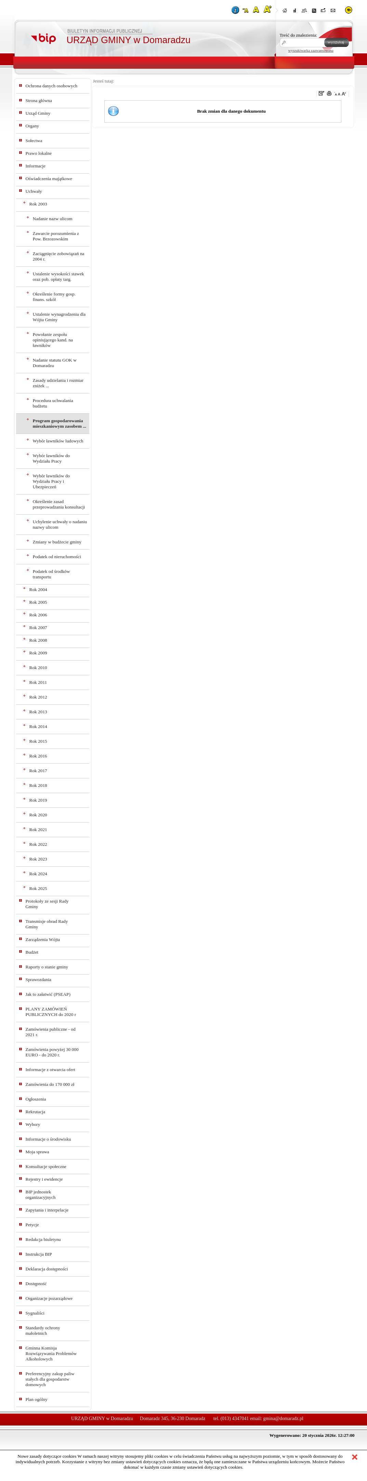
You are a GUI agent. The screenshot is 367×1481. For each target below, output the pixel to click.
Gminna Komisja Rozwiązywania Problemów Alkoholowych (51, 1353)
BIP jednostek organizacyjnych (41, 1194)
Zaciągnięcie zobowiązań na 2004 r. (58, 256)
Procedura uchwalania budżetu (53, 403)
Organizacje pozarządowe (49, 1298)
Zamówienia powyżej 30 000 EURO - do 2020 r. (52, 1052)
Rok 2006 (38, 614)
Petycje (32, 1224)
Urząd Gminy (38, 113)
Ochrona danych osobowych (52, 85)
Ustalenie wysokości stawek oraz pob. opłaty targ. (58, 276)
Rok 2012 (38, 697)
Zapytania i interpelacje (47, 1210)
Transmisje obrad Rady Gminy (47, 924)
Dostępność (36, 1283)
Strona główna (39, 100)
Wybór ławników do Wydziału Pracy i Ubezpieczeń (51, 481)
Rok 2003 (38, 203)
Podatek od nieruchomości (57, 556)
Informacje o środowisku (48, 1139)
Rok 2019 (38, 800)
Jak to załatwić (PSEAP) (48, 994)
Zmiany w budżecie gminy (57, 541)
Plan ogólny (37, 1399)
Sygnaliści (35, 1313)
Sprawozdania (39, 979)
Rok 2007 (38, 627)
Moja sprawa (37, 1151)
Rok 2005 (38, 602)
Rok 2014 (38, 726)
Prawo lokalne (39, 153)
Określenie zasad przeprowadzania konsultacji (59, 504)
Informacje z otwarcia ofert (50, 1069)
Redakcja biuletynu (43, 1239)
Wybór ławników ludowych (58, 440)
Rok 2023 (38, 859)
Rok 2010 (38, 667)
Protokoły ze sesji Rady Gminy (47, 904)
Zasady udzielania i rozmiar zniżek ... (58, 383)
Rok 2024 (38, 873)
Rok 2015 (38, 741)
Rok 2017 (38, 770)
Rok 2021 (38, 829)
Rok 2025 (38, 888)
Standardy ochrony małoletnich (43, 1330)
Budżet (32, 952)
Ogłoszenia (36, 1099)
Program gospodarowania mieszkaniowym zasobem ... (60, 423)
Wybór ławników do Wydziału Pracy (51, 458)
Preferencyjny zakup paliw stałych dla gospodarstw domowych (50, 1379)
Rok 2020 (38, 814)
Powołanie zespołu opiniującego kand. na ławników (53, 340)
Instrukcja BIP (39, 1254)
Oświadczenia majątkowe (49, 178)
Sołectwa (34, 140)
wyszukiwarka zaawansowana (310, 50)
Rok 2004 (38, 589)
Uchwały (34, 191)
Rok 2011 (38, 682)
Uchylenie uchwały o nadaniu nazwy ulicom (60, 524)
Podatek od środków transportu (51, 574)
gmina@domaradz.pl (283, 1418)
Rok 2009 (38, 652)
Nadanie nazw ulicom (53, 218)
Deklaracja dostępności (47, 1268)
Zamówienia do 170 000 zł (50, 1084)
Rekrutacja (35, 1111)
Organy (32, 125)
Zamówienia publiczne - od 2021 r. (51, 1032)
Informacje (35, 165)
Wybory (33, 1124)
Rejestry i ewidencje (44, 1179)
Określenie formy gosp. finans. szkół (54, 296)
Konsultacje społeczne (46, 1166)
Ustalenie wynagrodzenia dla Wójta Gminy (59, 317)
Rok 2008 (38, 640)
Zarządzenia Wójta (43, 939)
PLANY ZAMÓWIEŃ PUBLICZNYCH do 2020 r (51, 1011)
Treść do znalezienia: (298, 35)
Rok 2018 (38, 785)
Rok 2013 (38, 711)
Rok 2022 (38, 844)
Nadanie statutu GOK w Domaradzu (55, 362)
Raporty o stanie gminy (47, 966)
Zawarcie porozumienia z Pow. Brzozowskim (56, 236)
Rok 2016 (38, 755)
